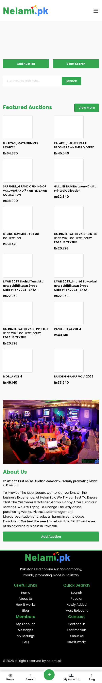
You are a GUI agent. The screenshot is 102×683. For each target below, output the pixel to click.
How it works (25, 604)
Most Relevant (76, 610)
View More (86, 107)
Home (25, 592)
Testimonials (76, 630)
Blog (25, 610)
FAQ (25, 642)
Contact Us (76, 624)
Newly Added (76, 604)
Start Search (76, 64)
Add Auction (26, 64)
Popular (77, 598)
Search (76, 592)
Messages (25, 630)
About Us (26, 598)
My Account (25, 624)
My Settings (26, 636)
